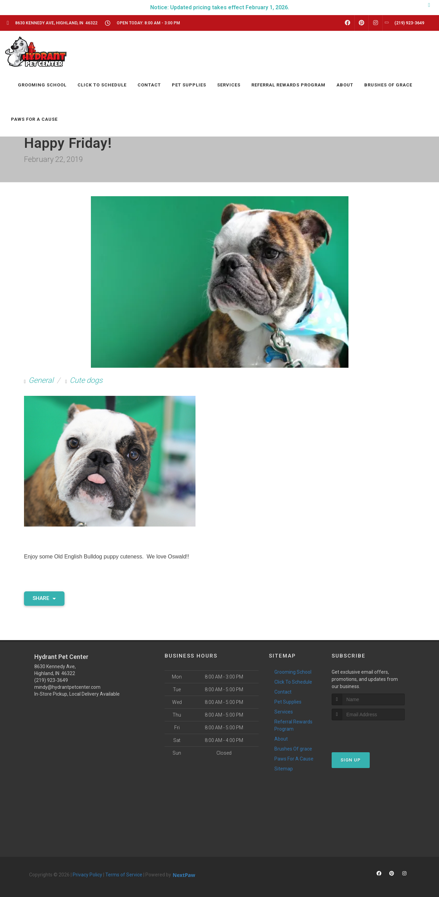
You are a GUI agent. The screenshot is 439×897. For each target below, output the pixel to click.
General (41, 380)
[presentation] (368, 733)
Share (44, 598)
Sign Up (351, 760)
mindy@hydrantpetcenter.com (67, 687)
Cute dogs (86, 380)
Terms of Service (123, 874)
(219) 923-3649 (51, 680)
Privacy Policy (87, 874)
